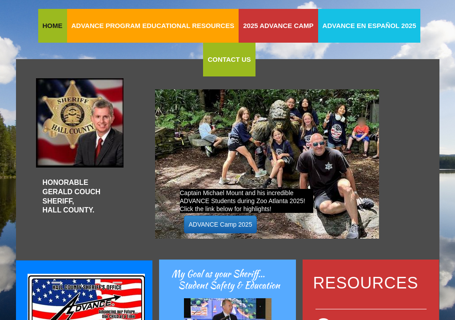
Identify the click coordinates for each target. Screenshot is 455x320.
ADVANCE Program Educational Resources (153, 25)
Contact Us (229, 59)
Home (53, 25)
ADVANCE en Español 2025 (369, 25)
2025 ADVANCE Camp (278, 25)
